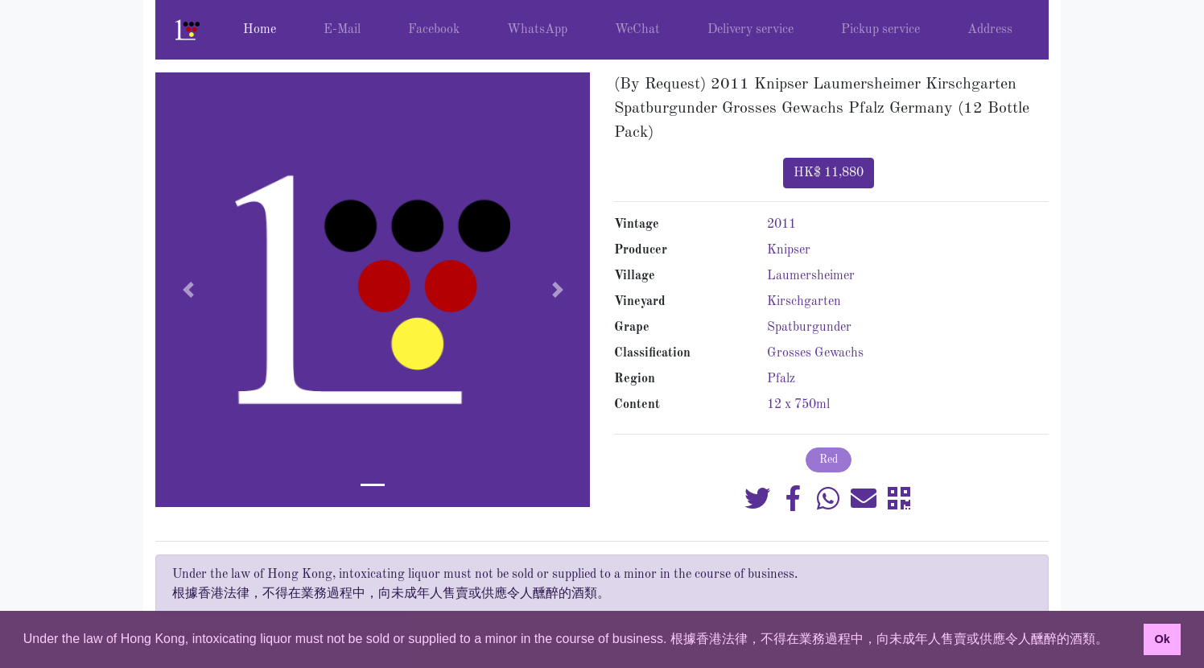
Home (259, 29)
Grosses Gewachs (815, 353)
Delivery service (750, 29)
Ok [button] (1161, 639)
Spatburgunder (809, 327)
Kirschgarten (804, 301)
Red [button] (828, 459)
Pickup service (880, 29)
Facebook (434, 29)
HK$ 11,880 (829, 173)
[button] (188, 289)
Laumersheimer (811, 276)
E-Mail (342, 29)
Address (989, 29)
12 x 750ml (798, 404)
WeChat (637, 29)
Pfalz (781, 379)
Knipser (788, 250)
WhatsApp (537, 29)
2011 (781, 224)
